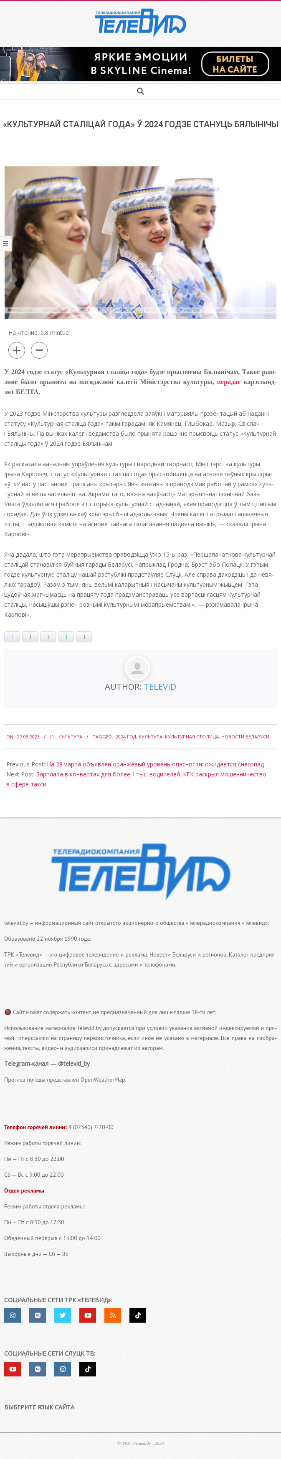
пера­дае (228, 381)
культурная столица (192, 736)
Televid (160, 686)
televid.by (16, 923)
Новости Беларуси (245, 736)
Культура (70, 736)
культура (150, 736)
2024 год (126, 736)
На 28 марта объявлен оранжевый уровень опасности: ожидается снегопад (155, 764)
